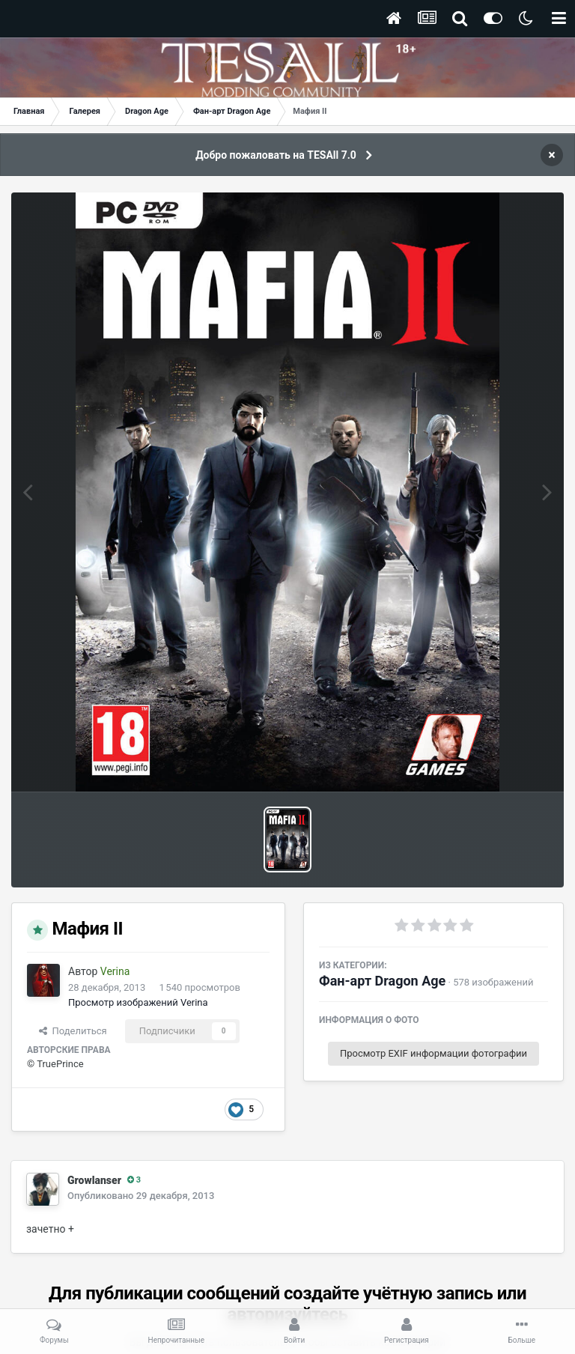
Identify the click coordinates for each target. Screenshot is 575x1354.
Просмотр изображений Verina (138, 1002)
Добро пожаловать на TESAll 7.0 (275, 155)
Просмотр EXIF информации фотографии (433, 1053)
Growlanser (94, 1180)
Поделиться (73, 1030)
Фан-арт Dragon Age (382, 981)
